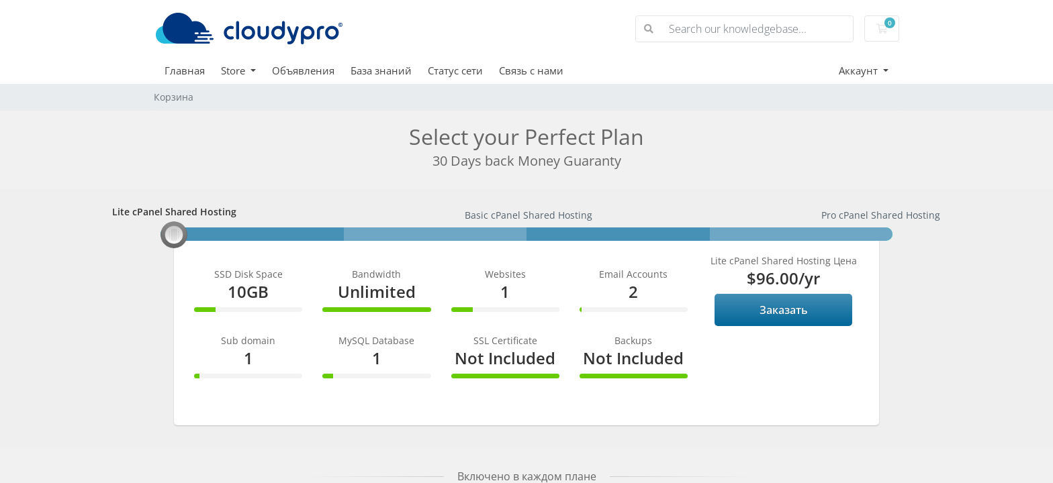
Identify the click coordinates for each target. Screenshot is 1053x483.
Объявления (303, 70)
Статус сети (455, 70)
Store (234, 70)
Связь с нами (531, 70)
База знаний (381, 70)
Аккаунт (859, 70)
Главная (185, 70)
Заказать (784, 310)
